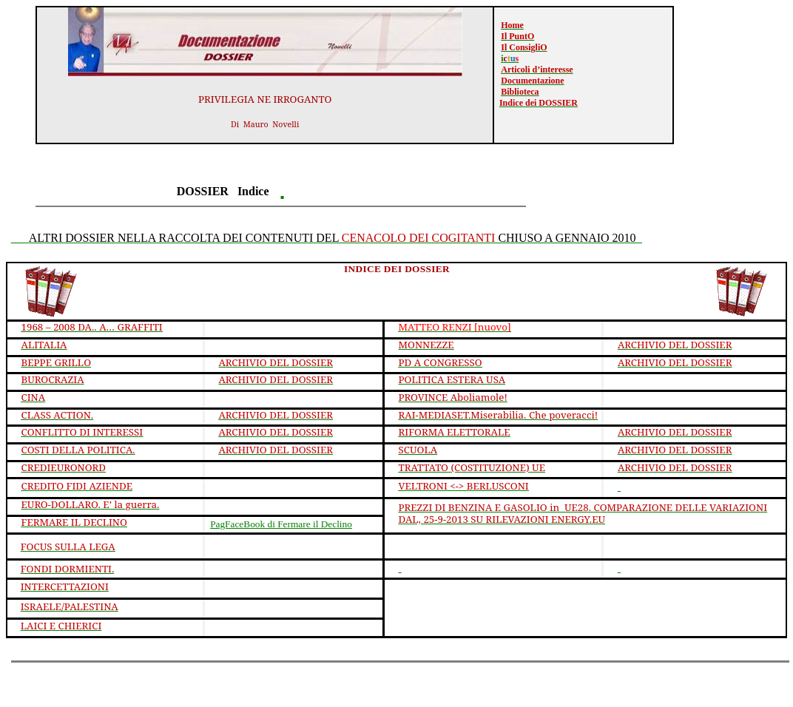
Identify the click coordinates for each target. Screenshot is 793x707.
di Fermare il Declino (281, 524)
